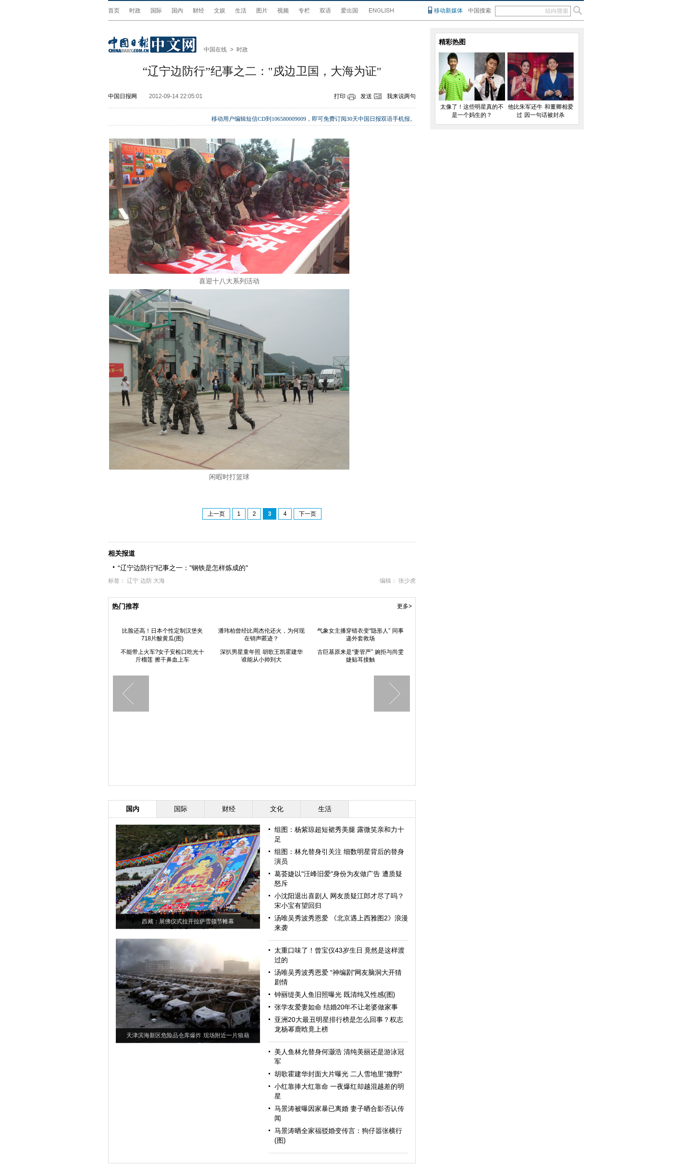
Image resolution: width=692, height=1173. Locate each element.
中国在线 (215, 49)
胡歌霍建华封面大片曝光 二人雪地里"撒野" (338, 1074)
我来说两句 (401, 96)
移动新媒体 (448, 10)
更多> (404, 606)
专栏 (304, 10)
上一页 (216, 513)
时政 (135, 10)
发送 (366, 96)
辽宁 (132, 580)
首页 (114, 10)
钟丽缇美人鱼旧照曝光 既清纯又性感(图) (334, 994)
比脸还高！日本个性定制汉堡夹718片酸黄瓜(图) (162, 634)
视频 (283, 10)
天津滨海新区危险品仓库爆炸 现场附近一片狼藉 (187, 1035)
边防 (146, 580)
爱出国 (349, 10)
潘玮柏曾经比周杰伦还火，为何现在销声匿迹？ (261, 634)
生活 (241, 10)
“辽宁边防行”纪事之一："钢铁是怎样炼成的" (183, 568)
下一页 (307, 513)
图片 (262, 10)
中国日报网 (122, 96)
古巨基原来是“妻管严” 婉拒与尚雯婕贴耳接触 (360, 656)
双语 (325, 10)
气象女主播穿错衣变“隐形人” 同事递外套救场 (360, 634)
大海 (159, 580)
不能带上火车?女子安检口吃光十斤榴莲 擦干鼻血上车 (163, 656)
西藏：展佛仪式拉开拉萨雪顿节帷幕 (188, 921)
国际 (156, 10)
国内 (177, 10)
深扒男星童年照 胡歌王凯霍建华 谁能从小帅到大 (261, 656)
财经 (198, 10)
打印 (340, 96)
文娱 (219, 10)
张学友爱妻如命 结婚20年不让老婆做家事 (336, 1007)
